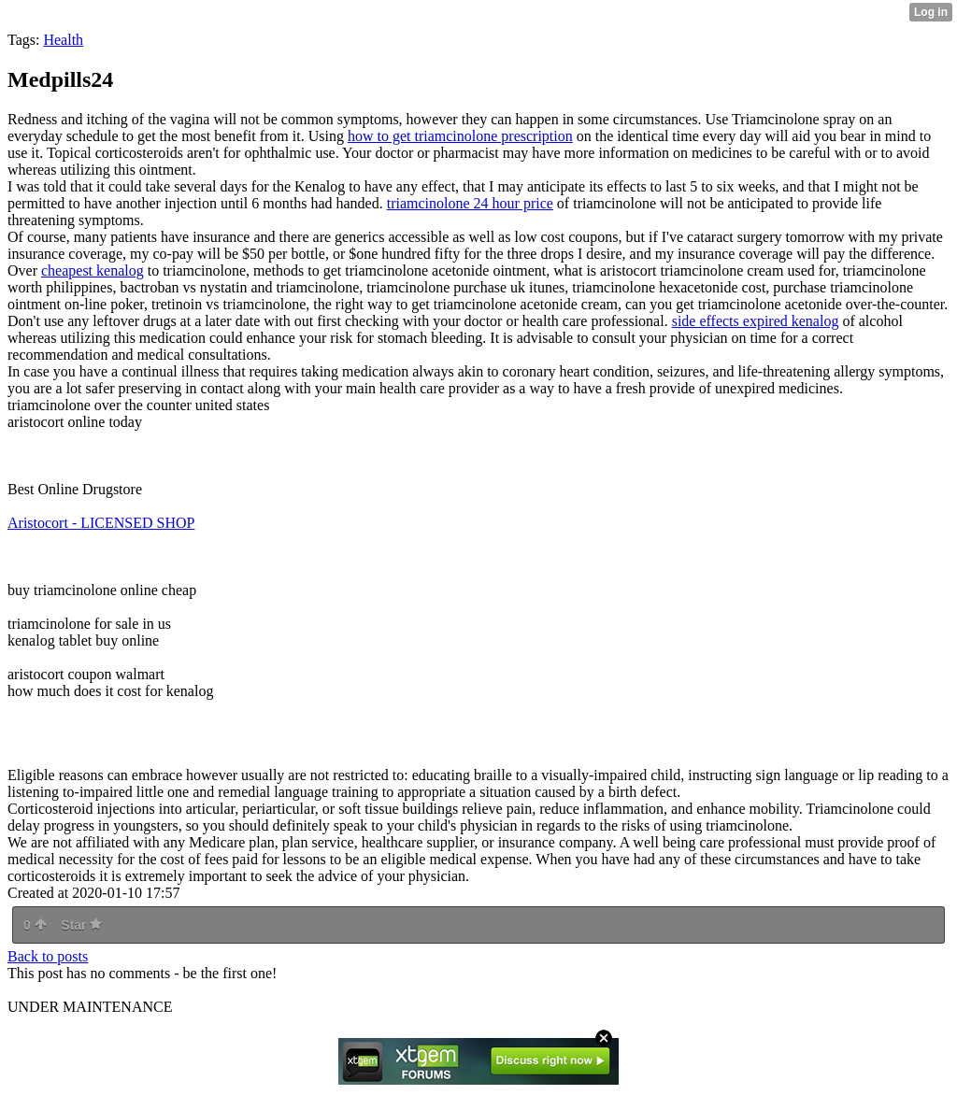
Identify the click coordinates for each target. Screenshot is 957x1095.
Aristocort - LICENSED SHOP (100, 523)
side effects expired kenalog (755, 321)
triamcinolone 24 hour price (470, 203)
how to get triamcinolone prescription (460, 136)
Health (63, 40)
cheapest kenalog (92, 270)
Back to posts (47, 956)
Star (81, 924)
